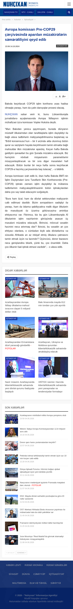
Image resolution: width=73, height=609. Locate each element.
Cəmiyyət (39, 574)
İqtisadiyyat (62, 46)
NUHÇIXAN (11, 114)
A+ (64, 96)
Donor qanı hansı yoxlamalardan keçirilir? (38, 442)
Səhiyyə (56, 583)
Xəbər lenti (13, 565)
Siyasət (13, 574)
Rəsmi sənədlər (56, 565)
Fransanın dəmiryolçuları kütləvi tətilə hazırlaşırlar (41, 523)
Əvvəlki (10, 553)
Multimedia (19, 583)
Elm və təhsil (38, 583)
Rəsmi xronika (34, 565)
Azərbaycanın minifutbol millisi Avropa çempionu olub (43, 415)
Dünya (26, 574)
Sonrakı (21, 553)
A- (56, 97)
